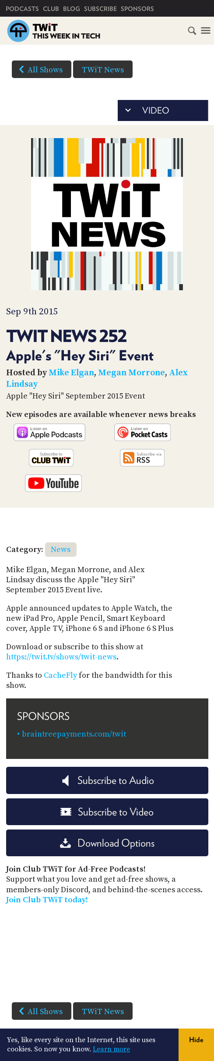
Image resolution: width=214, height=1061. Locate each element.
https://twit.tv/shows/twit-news (61, 657)
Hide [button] (196, 1040)
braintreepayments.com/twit (74, 734)
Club (51, 8)
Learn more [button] (111, 1049)
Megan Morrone (131, 372)
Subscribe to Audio (107, 780)
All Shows (39, 69)
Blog (71, 8)
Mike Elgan (71, 372)
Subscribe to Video (107, 811)
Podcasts (22, 8)
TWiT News (103, 70)
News (60, 550)
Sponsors (137, 8)
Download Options (107, 843)
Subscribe (100, 8)
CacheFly (60, 675)
